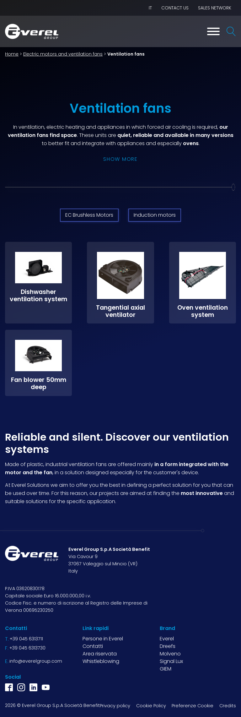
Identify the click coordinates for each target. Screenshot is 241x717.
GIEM (165, 668)
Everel (167, 638)
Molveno (170, 653)
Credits (227, 705)
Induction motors (155, 215)
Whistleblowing (101, 661)
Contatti (93, 646)
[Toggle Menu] (213, 31)
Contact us (175, 8)
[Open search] (231, 31)
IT (150, 8)
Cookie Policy (151, 705)
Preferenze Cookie (192, 705)
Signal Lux (171, 661)
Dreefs (167, 646)
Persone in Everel (103, 638)
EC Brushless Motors (89, 215)
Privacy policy (115, 705)
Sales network (214, 8)
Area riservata (100, 653)
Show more (120, 159)
